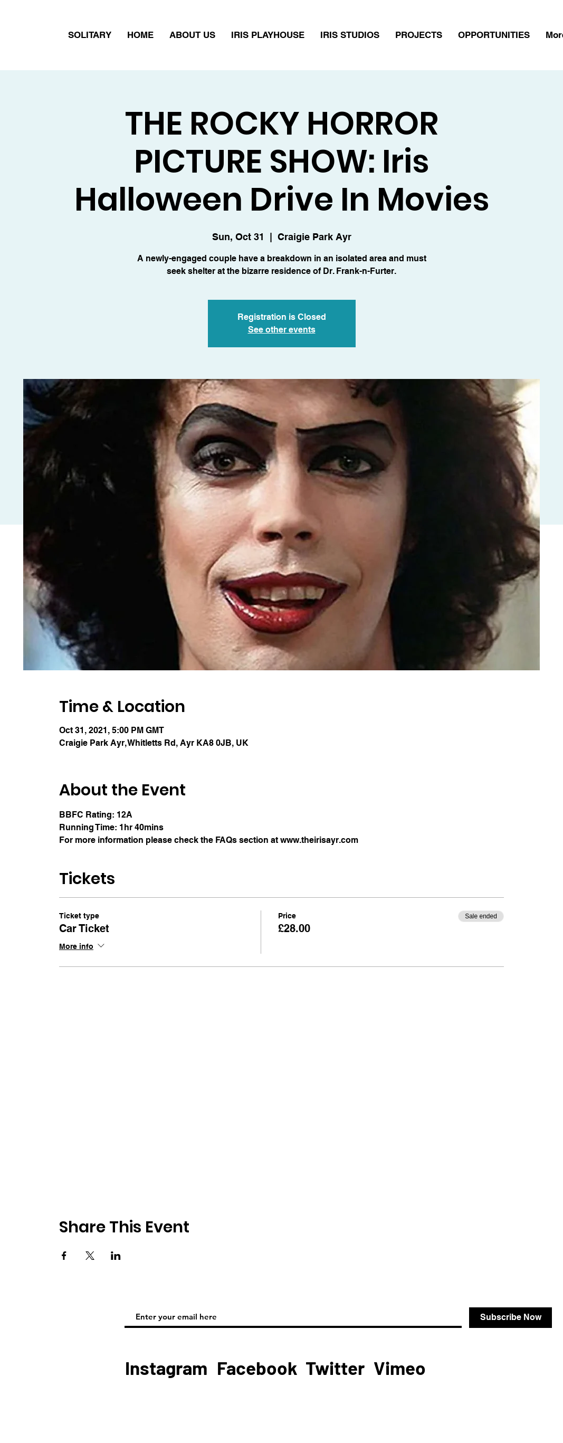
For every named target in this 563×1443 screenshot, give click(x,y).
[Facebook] (257, 1368)
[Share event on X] (90, 1255)
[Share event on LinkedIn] (116, 1255)
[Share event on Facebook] (64, 1255)
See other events (282, 330)
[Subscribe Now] (510, 1317)
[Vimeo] (399, 1368)
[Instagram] (166, 1368)
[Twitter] (335, 1368)
